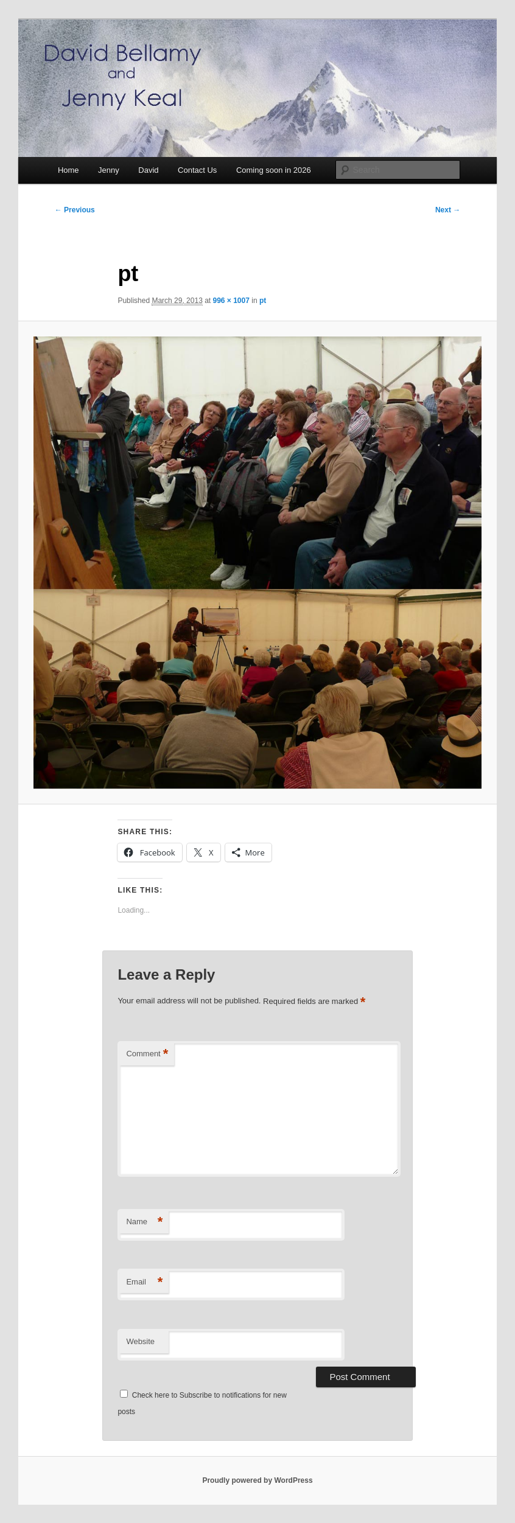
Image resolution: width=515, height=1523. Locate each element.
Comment (147, 1054)
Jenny (108, 170)
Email (144, 1282)
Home (68, 170)
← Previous (75, 210)
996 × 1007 (231, 300)
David (148, 170)
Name (144, 1222)
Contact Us (197, 170)
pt (262, 300)
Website (140, 1341)
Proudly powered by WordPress (257, 1480)
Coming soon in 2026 (273, 170)
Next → (447, 210)
